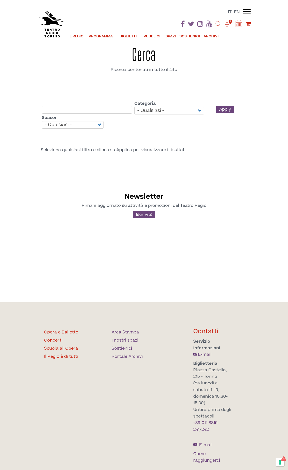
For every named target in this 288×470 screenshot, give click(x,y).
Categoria (145, 103)
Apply (225, 109)
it (230, 12)
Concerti (53, 340)
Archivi (211, 36)
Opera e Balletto (61, 332)
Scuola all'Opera (61, 348)
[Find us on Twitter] (191, 25)
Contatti (205, 331)
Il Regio (75, 36)
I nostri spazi (125, 340)
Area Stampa (125, 332)
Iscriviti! (144, 215)
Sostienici (190, 36)
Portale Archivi (127, 357)
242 (205, 430)
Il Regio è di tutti (61, 357)
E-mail (202, 354)
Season (50, 118)
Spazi (171, 36)
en (237, 12)
